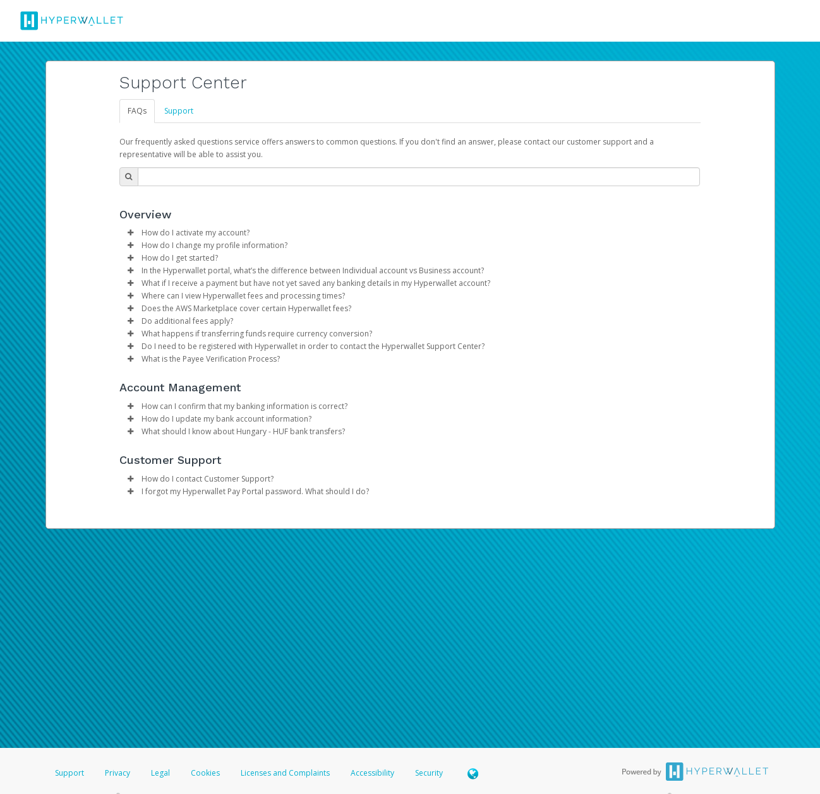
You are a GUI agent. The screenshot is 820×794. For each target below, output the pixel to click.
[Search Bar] (419, 176)
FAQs (137, 110)
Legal (160, 772)
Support (178, 110)
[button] (131, 233)
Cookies (205, 772)
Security (429, 772)
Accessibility (372, 772)
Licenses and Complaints (286, 772)
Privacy (117, 772)
